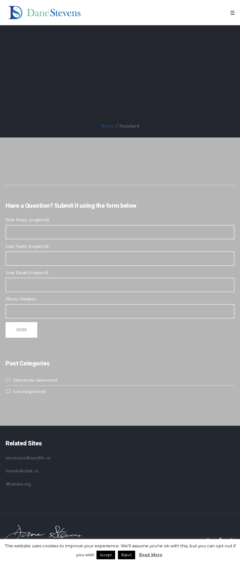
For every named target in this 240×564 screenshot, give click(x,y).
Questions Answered (35, 380)
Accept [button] (106, 555)
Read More (150, 554)
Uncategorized (29, 391)
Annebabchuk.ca (22, 470)
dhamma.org (18, 484)
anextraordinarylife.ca (28, 457)
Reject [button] (126, 555)
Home (107, 126)
